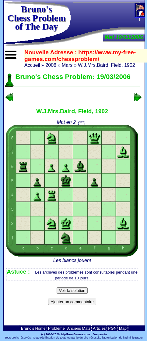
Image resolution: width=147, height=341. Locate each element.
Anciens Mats (79, 328)
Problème (56, 328)
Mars (67, 65)
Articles (99, 328)
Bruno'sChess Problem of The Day (36, 17)
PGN (112, 328)
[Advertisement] (109, 12)
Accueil (32, 65)
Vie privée (100, 334)
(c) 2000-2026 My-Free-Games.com (65, 334)
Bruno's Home (33, 328)
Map (123, 328)
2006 (50, 65)
